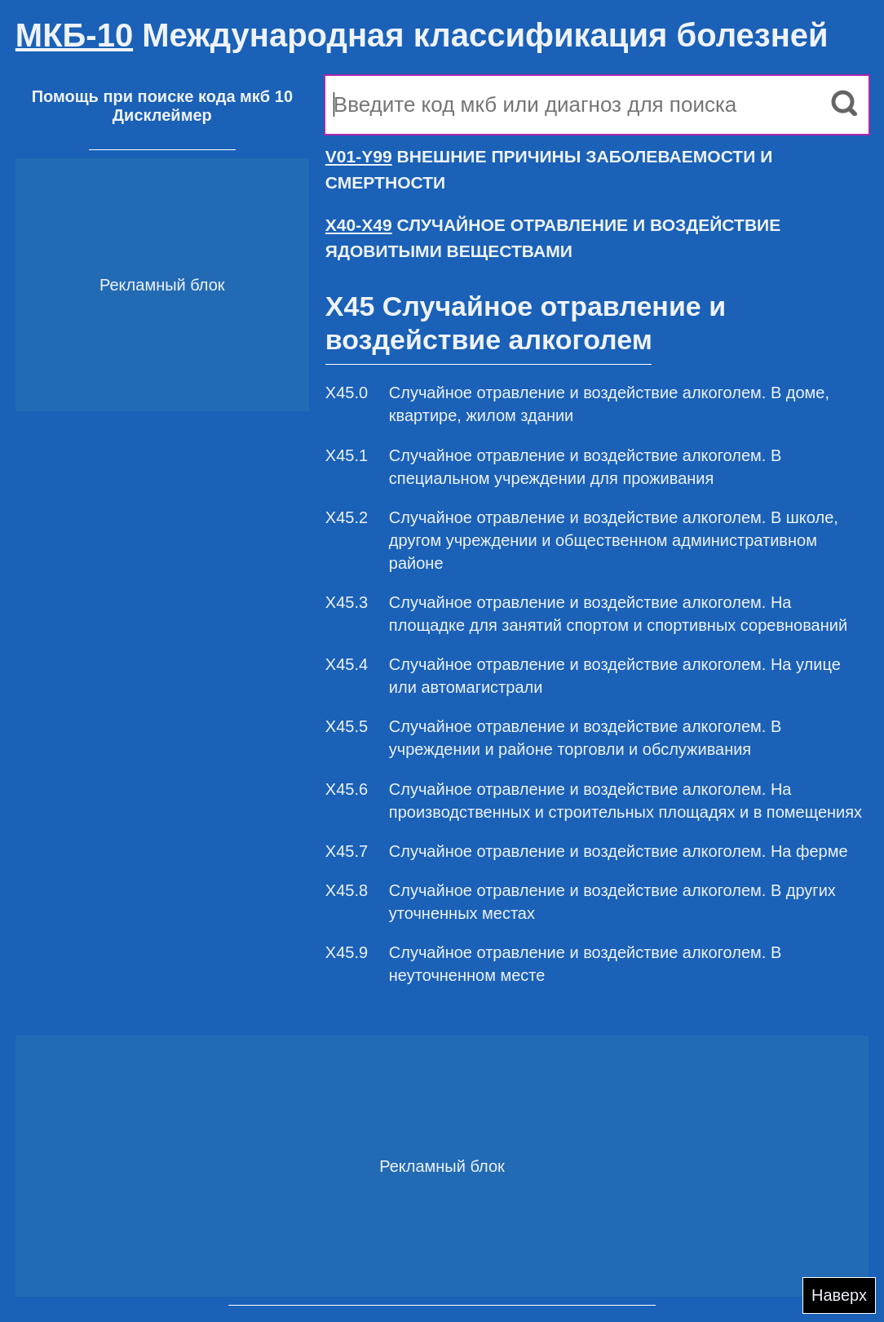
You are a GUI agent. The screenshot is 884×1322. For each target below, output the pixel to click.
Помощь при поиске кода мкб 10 (162, 96)
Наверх (839, 1295)
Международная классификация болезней (422, 35)
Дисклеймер (162, 115)
